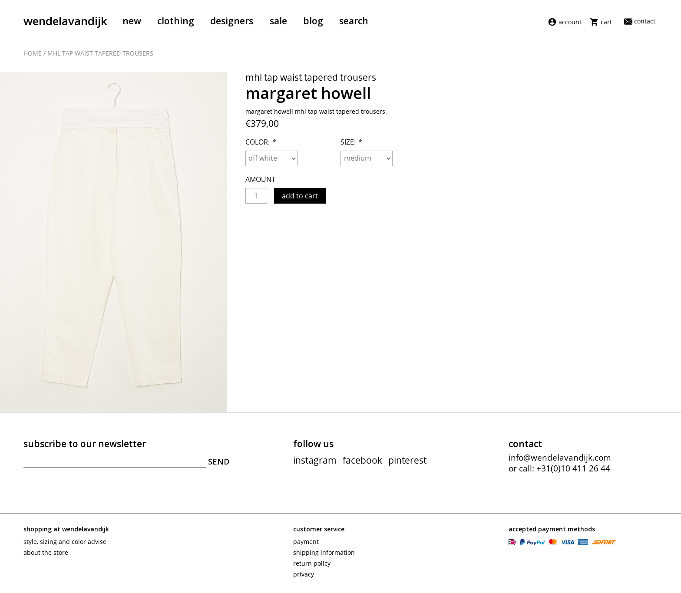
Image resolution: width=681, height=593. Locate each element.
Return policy (312, 563)
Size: (350, 142)
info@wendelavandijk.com (560, 457)
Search (353, 21)
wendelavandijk (65, 21)
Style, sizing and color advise (64, 541)
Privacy (303, 574)
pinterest (407, 460)
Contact (639, 21)
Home (32, 53)
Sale (278, 21)
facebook (362, 460)
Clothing (175, 21)
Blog (313, 21)
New (131, 21)
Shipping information (324, 552)
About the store (45, 552)
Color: (260, 142)
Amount (260, 179)
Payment (306, 541)
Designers (231, 21)
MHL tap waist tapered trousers (100, 53)
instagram (315, 460)
